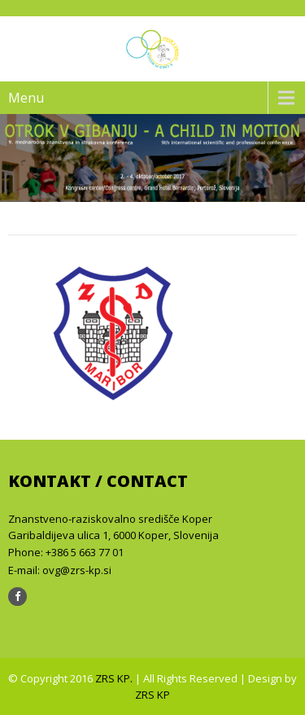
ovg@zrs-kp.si (76, 570)
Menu (26, 98)
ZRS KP (152, 694)
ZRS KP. (115, 678)
